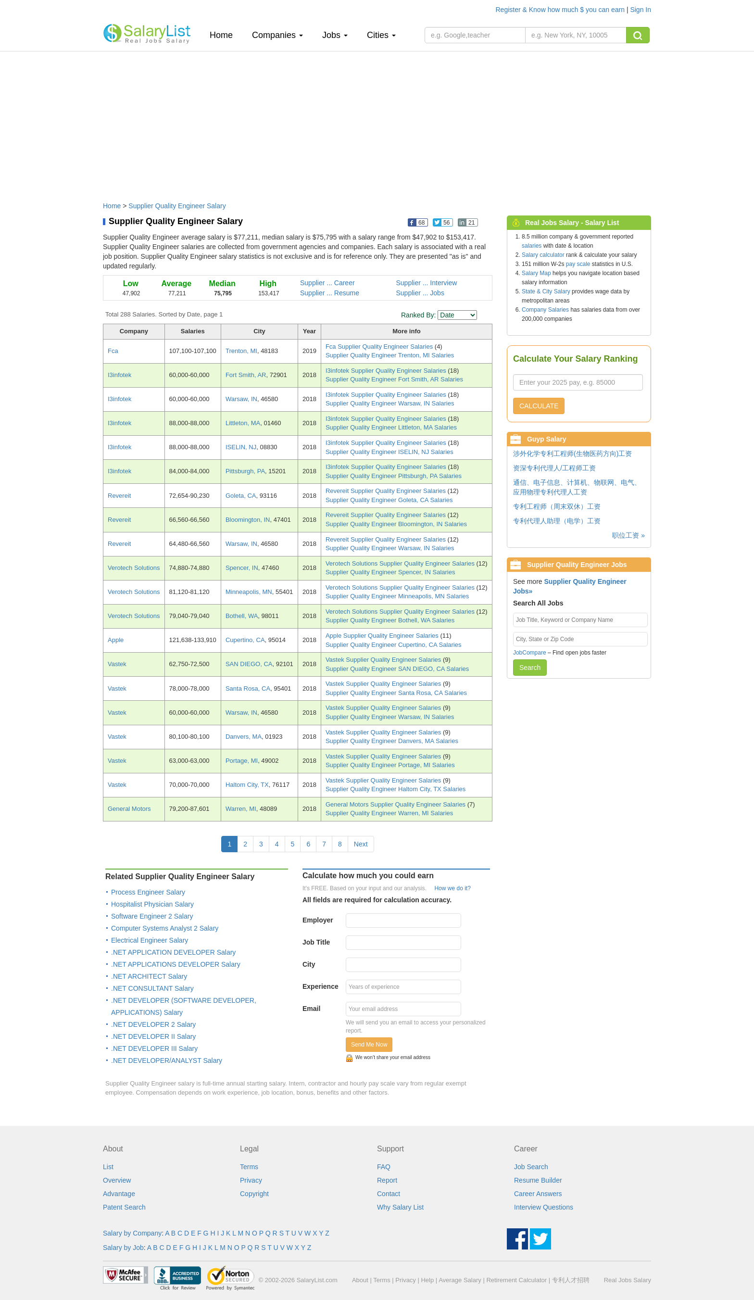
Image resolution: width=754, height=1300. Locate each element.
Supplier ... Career (327, 283)
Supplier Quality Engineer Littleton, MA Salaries (391, 427)
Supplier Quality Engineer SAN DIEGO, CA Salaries (397, 668)
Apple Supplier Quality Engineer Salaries (383, 635)
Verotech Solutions (134, 567)
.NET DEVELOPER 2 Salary (153, 1024)
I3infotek (119, 375)
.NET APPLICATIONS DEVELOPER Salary (175, 964)
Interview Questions (543, 1207)
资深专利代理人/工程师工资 (554, 468)
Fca (113, 350)
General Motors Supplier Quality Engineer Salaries (396, 804)
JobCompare (529, 652)
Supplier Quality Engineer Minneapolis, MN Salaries (397, 596)
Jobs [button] (335, 35)
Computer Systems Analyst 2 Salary (164, 928)
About (360, 1280)
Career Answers (538, 1194)
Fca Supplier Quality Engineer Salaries (380, 346)
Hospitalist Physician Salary (152, 904)
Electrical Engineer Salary (149, 940)
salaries (531, 245)
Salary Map (536, 273)
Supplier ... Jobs (420, 293)
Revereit (119, 495)
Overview (117, 1180)
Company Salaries (545, 309)
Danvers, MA (244, 736)
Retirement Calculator (516, 1280)
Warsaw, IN (241, 399)
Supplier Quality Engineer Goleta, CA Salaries (389, 500)
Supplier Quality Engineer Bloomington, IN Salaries (396, 524)
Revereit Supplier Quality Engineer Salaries (387, 490)
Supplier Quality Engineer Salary (177, 206)
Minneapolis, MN (249, 591)
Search (529, 667)
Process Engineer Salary (148, 892)
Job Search (531, 1167)
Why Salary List (400, 1207)
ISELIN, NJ (241, 447)
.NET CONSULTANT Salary (152, 988)
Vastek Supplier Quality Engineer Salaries (384, 659)
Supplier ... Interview (426, 283)
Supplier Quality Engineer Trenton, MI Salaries (390, 355)
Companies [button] (277, 35)
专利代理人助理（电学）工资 (557, 521)
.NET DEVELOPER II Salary (153, 1036)
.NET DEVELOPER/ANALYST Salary (166, 1060)
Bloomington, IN (248, 519)
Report (387, 1180)
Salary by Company (132, 1233)
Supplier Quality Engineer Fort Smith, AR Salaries (394, 379)
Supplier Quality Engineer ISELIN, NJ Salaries (389, 451)
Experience (320, 986)
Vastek (117, 664)
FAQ (383, 1167)
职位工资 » (628, 535)
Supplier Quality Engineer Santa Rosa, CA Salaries (396, 692)
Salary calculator (543, 255)
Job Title (316, 942)
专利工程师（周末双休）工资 (557, 506)
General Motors (129, 808)
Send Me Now (369, 1044)
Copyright (254, 1194)
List (108, 1167)
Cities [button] (381, 35)
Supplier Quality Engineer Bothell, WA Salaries (390, 620)
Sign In (640, 9)
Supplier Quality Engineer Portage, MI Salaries (390, 765)
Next (361, 844)
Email (311, 1008)
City (308, 964)
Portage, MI (242, 760)
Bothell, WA (242, 615)
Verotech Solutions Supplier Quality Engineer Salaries (401, 563)
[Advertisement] (377, 121)
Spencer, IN (242, 567)
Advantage (119, 1194)
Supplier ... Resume (329, 293)
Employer (317, 920)
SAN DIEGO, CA (249, 664)
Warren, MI (241, 808)
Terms (249, 1167)
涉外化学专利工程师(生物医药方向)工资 (572, 453)
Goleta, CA (241, 495)
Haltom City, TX (247, 784)
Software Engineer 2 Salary (152, 916)
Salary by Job (123, 1247)
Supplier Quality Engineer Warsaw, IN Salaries (390, 403)
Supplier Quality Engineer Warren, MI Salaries (389, 813)
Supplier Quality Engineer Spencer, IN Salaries (390, 572)
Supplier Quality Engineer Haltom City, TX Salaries (395, 789)
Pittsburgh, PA (245, 471)
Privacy (251, 1180)
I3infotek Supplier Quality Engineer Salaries (387, 370)
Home (225, 35)
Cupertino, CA (245, 640)
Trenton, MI (241, 350)
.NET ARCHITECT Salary (149, 976)
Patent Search (124, 1207)
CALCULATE (538, 406)
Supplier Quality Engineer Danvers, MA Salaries (392, 741)
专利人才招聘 (571, 1280)
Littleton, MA (243, 423)
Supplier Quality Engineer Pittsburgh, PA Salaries (394, 476)
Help (427, 1280)
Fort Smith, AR (246, 375)
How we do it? (452, 888)
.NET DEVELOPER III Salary (154, 1048)
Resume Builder (538, 1180)
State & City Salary (546, 291)
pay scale (578, 264)
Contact (388, 1194)
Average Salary (460, 1280)
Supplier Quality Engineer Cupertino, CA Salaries (394, 644)
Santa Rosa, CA (248, 688)
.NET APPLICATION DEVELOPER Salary (173, 952)
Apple (116, 640)
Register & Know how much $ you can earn (561, 9)
